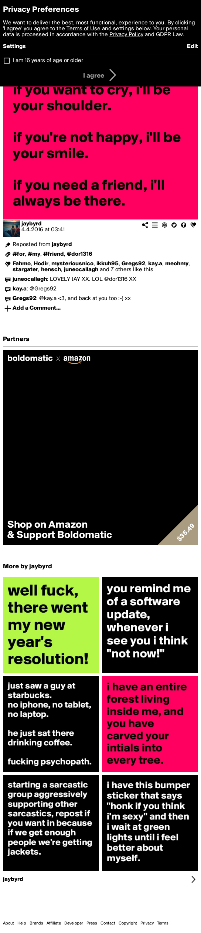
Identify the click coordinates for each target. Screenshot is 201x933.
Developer (73, 923)
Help (21, 923)
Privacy (147, 923)
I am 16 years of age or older (48, 61)
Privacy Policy (126, 35)
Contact (107, 923)
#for (19, 254)
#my (34, 254)
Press (91, 923)
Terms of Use (83, 29)
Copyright (128, 923)
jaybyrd (31, 224)
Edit (192, 47)
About (8, 923)
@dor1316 (79, 254)
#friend (53, 254)
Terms (162, 923)
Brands (36, 923)
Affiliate (54, 923)
